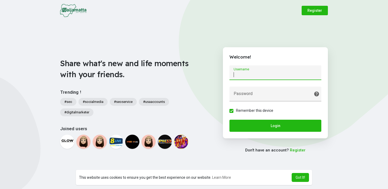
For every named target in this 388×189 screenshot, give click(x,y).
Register (314, 10)
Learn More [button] (221, 177)
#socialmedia (93, 102)
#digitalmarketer (76, 112)
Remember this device (254, 110)
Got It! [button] (300, 177)
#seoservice (123, 102)
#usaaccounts (154, 102)
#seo (68, 102)
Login (275, 126)
